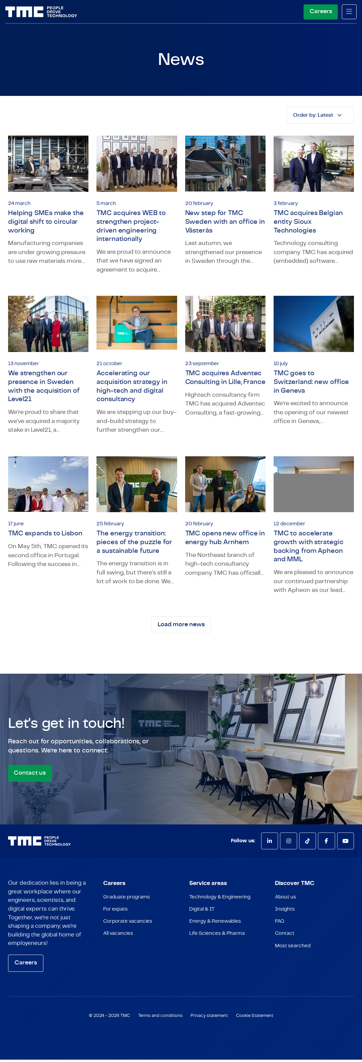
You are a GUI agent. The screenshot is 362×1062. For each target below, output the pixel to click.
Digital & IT (201, 912)
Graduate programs (126, 899)
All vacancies (118, 937)
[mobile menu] (349, 11)
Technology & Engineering (219, 899)
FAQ (279, 924)
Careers (320, 11)
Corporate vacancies (127, 924)
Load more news (181, 627)
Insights (285, 912)
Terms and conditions (160, 1018)
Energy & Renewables (215, 924)
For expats (115, 912)
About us (285, 899)
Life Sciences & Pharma (217, 937)
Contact (284, 937)
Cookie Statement (254, 1018)
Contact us (30, 775)
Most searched (293, 950)
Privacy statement (209, 1018)
